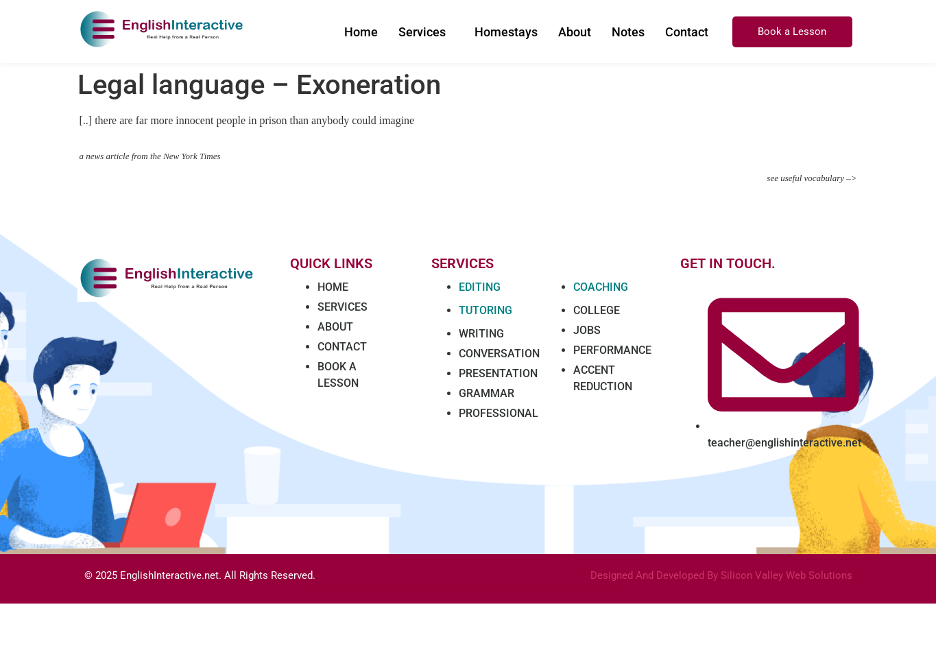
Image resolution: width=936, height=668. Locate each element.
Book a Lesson (792, 31)
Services (422, 32)
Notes (628, 32)
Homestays (506, 32)
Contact (686, 32)
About (574, 32)
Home (361, 32)
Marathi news (450, 587)
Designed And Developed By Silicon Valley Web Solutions (721, 575)
